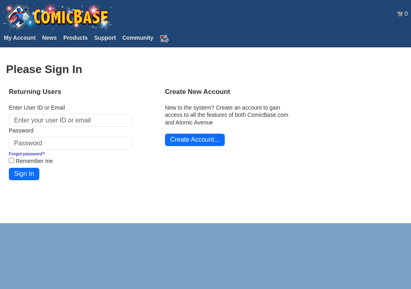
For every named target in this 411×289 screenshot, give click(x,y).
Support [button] (105, 38)
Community (137, 38)
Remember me (34, 161)
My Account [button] (20, 38)
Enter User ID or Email (37, 107)
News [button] (49, 38)
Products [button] (75, 38)
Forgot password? (27, 153)
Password (21, 130)
